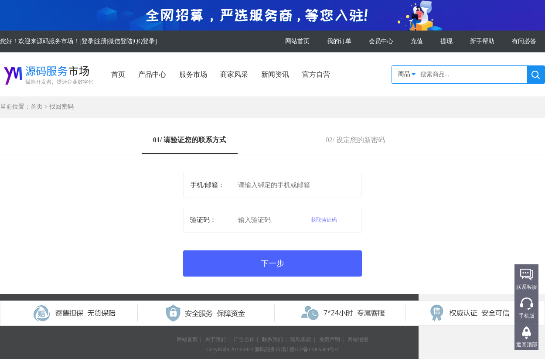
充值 (417, 41)
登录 (88, 41)
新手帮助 (482, 41)
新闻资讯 (275, 74)
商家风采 (234, 74)
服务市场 (193, 74)
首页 (118, 74)
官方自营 (316, 74)
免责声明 (329, 339)
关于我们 (215, 339)
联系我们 (272, 339)
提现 (446, 41)
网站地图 (357, 339)
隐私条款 (300, 339)
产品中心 (152, 74)
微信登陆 (120, 41)
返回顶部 (526, 345)
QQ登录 (144, 41)
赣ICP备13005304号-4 (314, 349)
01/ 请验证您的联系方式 (189, 140)
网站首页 (297, 41)
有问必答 (524, 41)
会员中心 (381, 41)
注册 (101, 41)
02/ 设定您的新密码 (355, 140)
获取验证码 (324, 220)
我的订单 (339, 41)
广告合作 (244, 339)
